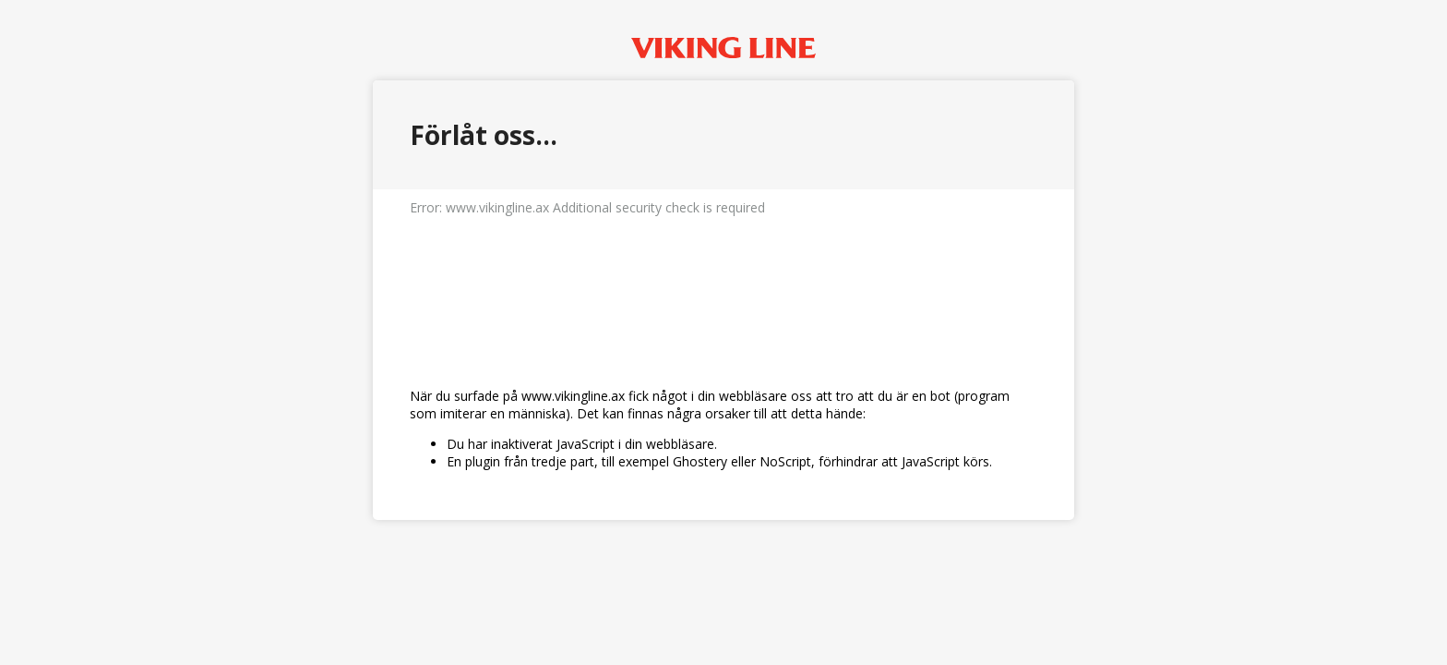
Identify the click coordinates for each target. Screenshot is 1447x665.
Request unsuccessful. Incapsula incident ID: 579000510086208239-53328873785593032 (723, 332)
